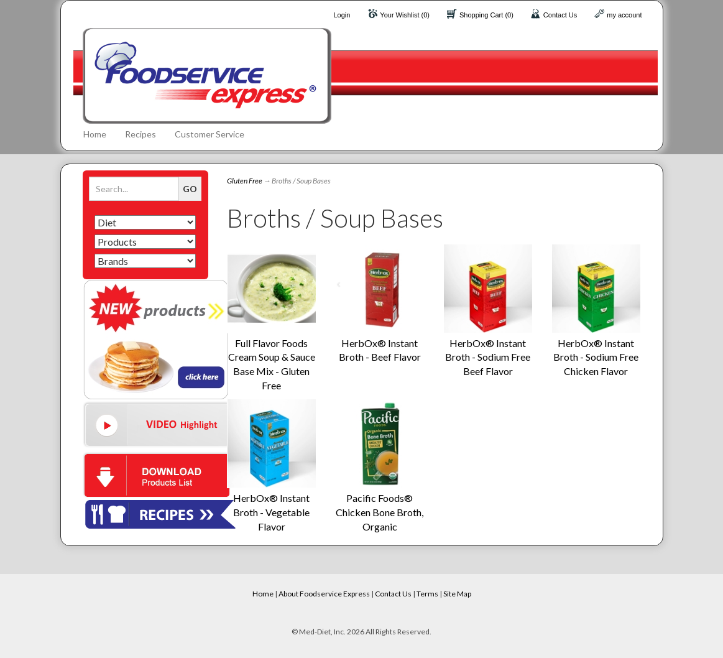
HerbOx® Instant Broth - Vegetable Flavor (271, 512)
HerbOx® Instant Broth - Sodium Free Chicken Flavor (595, 357)
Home (94, 134)
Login (341, 15)
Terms (427, 593)
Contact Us (560, 15)
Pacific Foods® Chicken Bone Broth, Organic (379, 512)
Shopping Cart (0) (486, 15)
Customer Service (209, 134)
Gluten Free (244, 180)
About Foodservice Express (324, 593)
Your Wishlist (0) (405, 15)
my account (624, 15)
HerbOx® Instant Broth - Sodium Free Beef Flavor (487, 357)
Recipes (140, 134)
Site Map (457, 593)
